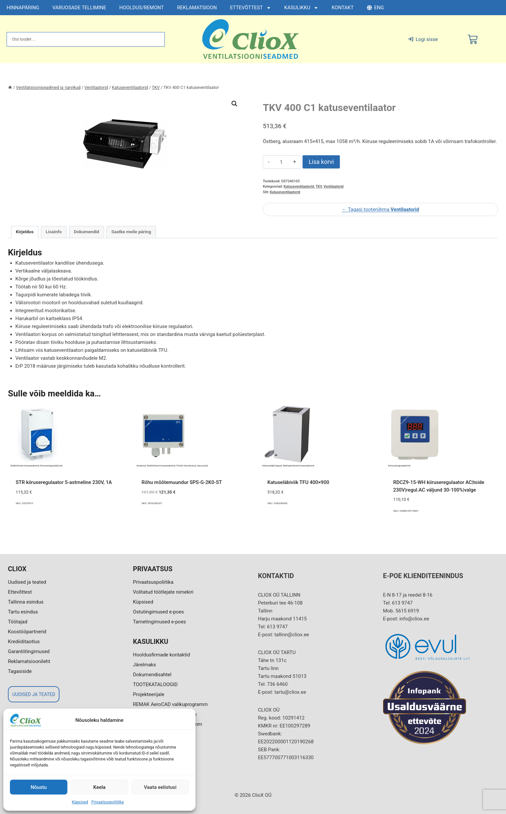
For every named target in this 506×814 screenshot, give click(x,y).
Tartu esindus (23, 612)
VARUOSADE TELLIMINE (79, 8)
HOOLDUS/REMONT (141, 8)
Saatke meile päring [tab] (131, 231)
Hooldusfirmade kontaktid (161, 655)
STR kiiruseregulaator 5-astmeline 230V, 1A (64, 482)
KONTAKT (343, 8)
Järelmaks (144, 665)
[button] (234, 104)
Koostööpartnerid (27, 632)
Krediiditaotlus (24, 642)
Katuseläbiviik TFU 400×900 (298, 482)
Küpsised (80, 802)
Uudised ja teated (27, 582)
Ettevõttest (20, 592)
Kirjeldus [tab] (25, 231)
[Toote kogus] (281, 162)
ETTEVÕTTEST (250, 8)
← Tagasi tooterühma (380, 209)
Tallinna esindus (26, 602)
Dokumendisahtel (152, 675)
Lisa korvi (321, 161)
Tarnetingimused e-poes (159, 622)
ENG (375, 8)
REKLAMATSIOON (197, 8)
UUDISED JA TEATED (33, 694)
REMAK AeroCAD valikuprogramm (170, 704)
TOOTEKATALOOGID (155, 684)
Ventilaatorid (333, 186)
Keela (99, 787)
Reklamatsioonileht (29, 661)
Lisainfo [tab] (54, 231)
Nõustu (39, 787)
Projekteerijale (148, 694)
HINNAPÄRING (23, 8)
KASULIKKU (301, 8)
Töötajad (17, 622)
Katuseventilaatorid (299, 186)
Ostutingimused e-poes (158, 612)
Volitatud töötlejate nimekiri (163, 592)
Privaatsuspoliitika (107, 802)
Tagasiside (20, 671)
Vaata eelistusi (160, 787)
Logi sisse (423, 39)
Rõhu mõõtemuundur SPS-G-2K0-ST (182, 482)
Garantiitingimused (29, 651)
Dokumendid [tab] (86, 231)
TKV (318, 186)
